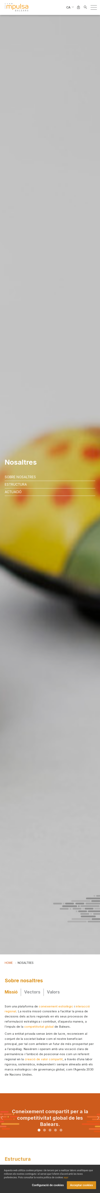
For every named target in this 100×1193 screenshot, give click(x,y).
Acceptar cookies (81, 1185)
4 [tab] (55, 1136)
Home (9, 962)
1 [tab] (39, 1136)
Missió (11, 992)
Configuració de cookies (48, 1185)
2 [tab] (44, 1136)
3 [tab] (50, 1136)
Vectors (32, 992)
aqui (66, 1177)
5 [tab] (61, 1136)
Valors (53, 992)
